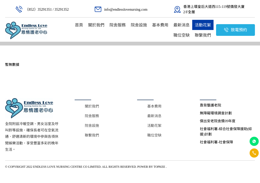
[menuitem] (79, 25)
